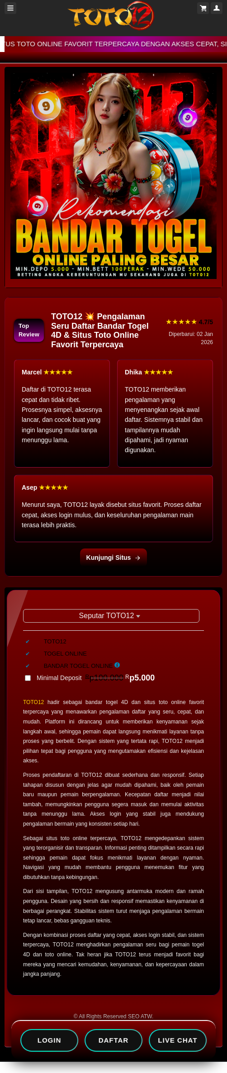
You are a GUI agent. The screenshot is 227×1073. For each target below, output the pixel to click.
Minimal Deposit (96, 678)
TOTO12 (33, 702)
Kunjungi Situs (113, 557)
